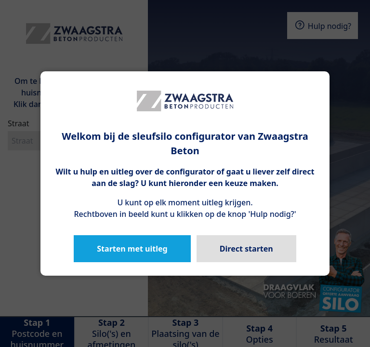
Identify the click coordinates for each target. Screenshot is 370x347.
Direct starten (246, 248)
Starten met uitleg (132, 248)
